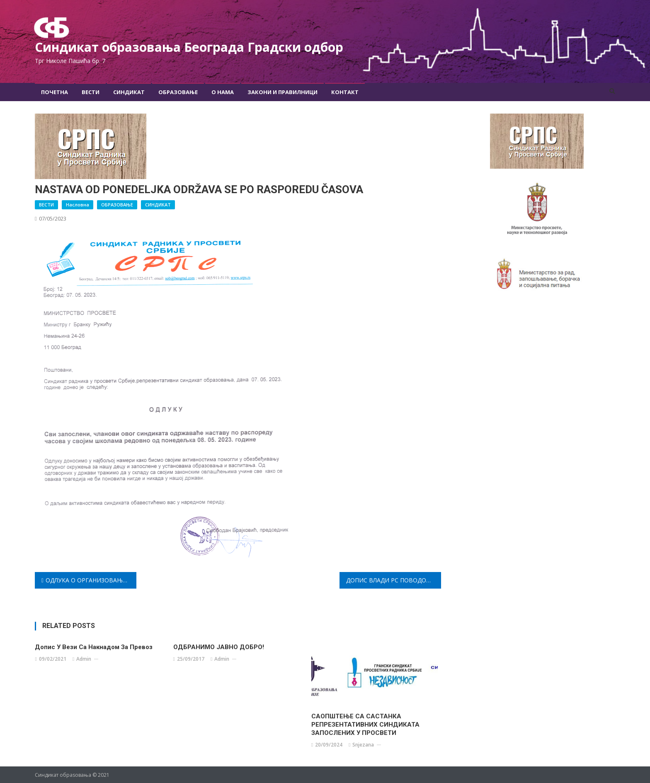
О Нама (222, 91)
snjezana (363, 744)
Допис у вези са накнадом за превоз (94, 646)
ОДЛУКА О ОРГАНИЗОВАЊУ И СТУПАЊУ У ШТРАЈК (91, 580)
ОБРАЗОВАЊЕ (117, 204)
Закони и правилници (282, 91)
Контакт (345, 91)
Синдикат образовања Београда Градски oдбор (197, 47)
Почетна (54, 91)
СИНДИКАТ (158, 204)
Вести (90, 91)
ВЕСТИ (46, 204)
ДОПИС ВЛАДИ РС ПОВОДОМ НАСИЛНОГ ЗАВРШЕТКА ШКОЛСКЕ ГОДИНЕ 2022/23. (393, 580)
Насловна (77, 204)
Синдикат (129, 91)
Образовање (178, 91)
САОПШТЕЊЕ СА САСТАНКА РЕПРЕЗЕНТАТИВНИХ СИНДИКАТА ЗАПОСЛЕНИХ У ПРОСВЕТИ (365, 724)
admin (83, 658)
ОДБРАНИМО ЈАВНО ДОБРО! (218, 646)
